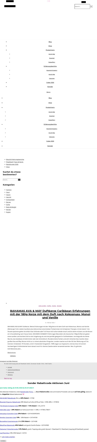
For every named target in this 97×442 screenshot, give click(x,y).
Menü (49, 92)
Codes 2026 (50, 82)
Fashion (8, 190)
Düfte (8, 205)
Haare (8, 195)
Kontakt (50, 87)
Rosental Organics (52, 70)
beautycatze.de (35, 22)
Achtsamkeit (10, 200)
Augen (8, 212)
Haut (8, 192)
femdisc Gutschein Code (8, 417)
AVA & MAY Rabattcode (7, 398)
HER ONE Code (5, 410)
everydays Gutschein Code (9, 414)
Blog (50, 42)
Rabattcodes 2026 (12, 164)
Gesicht (8, 197)
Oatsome (52, 78)
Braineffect (52, 62)
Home (54, 306)
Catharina (13, 356)
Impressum (11, 372)
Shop (50, 46)
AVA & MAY (42, 306)
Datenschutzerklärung (14, 370)
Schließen (3, 441)
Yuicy (31, 392)
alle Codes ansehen (8, 437)
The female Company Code (9, 406)
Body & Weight (11, 207)
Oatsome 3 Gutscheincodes (9, 429)
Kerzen (8, 202)
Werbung (10, 375)
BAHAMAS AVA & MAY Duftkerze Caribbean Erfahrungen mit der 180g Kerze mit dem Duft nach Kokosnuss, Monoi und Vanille (50, 314)
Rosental (51, 58)
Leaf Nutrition (4, 433)
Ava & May (52, 54)
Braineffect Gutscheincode (9, 421)
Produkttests (50, 50)
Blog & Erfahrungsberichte (15, 159)
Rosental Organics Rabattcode (10, 402)
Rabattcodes (24, 392)
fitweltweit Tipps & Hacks (14, 162)
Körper (8, 210)
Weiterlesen (12, 352)
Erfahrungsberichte (50, 66)
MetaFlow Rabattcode (7, 425)
